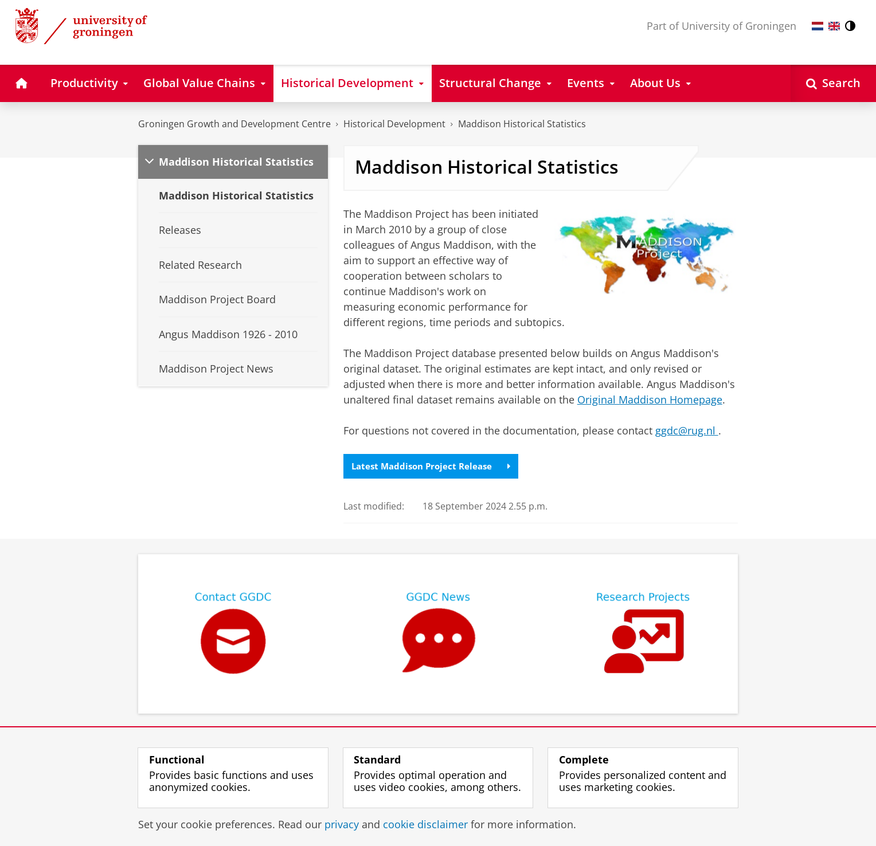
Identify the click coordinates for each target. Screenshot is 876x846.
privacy (341, 824)
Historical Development (394, 123)
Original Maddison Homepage (649, 399)
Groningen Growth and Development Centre (234, 123)
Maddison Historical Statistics (522, 123)
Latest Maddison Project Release (434, 466)
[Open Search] (833, 83)
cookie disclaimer (425, 824)
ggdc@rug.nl (686, 430)
